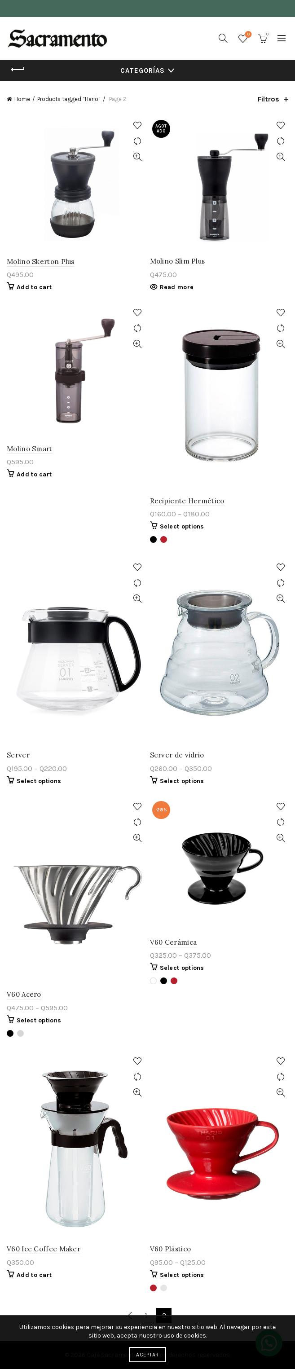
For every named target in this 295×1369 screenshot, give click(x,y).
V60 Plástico (170, 1249)
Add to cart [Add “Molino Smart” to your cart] (34, 474)
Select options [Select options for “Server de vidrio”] (182, 781)
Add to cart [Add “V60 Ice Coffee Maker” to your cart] (34, 1275)
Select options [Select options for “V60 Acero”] (39, 1020)
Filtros (268, 99)
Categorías (142, 70)
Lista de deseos (247, 35)
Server (18, 755)
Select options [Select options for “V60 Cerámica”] (182, 968)
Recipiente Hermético (187, 501)
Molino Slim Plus (177, 261)
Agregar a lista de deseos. (137, 125)
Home (22, 99)
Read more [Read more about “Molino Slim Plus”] (177, 287)
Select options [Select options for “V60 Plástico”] (182, 1275)
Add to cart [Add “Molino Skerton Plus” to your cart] (34, 287)
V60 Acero (24, 994)
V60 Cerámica (173, 942)
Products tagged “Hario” (69, 99)
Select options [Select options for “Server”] (39, 781)
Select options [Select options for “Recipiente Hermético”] (182, 526)
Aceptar (147, 1354)
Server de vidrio (177, 755)
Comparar (137, 141)
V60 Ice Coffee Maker (43, 1249)
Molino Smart (30, 449)
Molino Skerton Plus (41, 261)
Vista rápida (137, 157)
